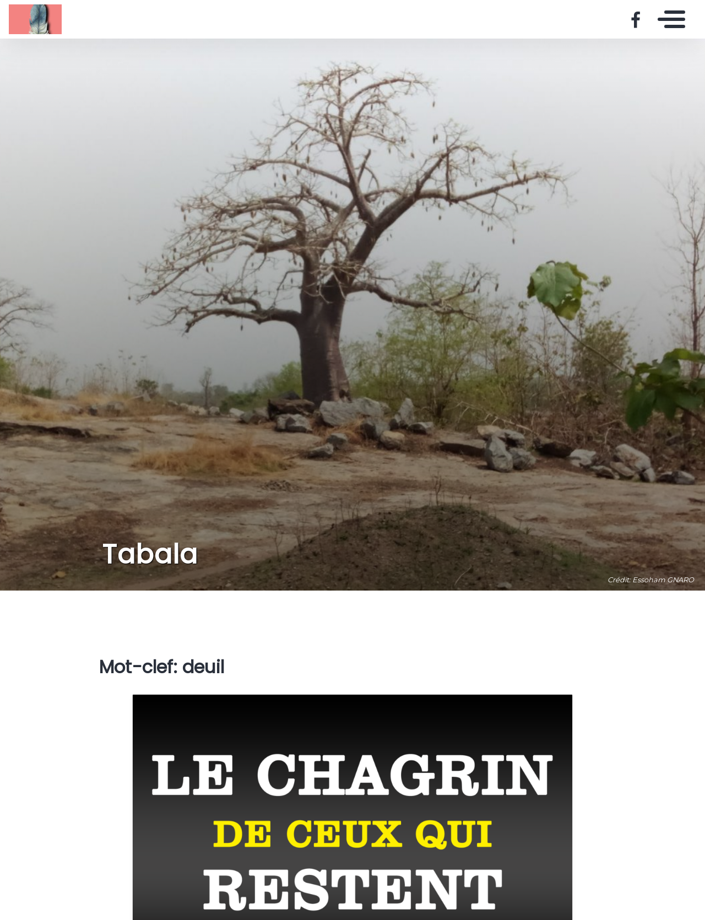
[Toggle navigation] (668, 19)
